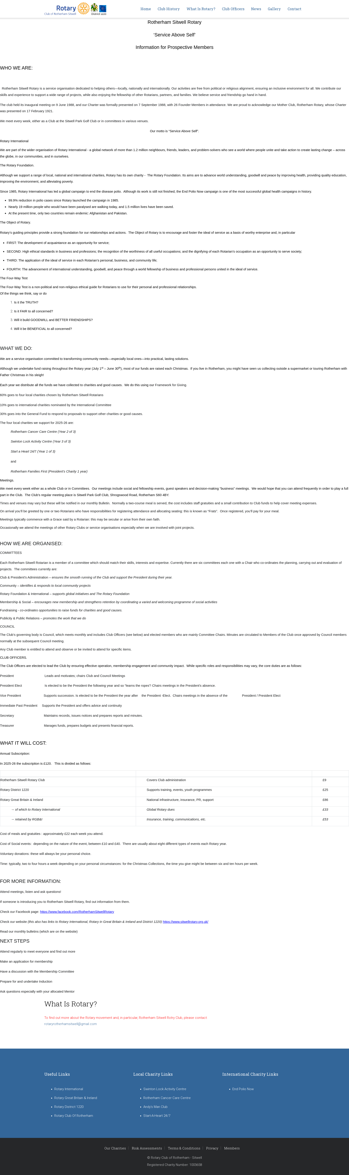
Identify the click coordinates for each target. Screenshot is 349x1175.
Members (232, 1148)
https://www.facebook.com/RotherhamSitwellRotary (77, 912)
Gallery (274, 8)
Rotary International (72, 150)
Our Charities (115, 1148)
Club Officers (233, 8)
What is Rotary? (201, 8)
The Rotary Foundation (164, 175)
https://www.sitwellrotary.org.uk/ (185, 922)
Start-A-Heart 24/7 (156, 1116)
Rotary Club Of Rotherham (73, 1116)
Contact (294, 8)
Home (145, 8)
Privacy (212, 1148)
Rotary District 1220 (68, 1107)
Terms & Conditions (184, 1148)
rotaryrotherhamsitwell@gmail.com (70, 1024)
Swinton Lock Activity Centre (164, 1089)
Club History (169, 8)
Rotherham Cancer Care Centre (167, 1098)
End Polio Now (243, 1089)
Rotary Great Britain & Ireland (75, 1098)
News (256, 8)
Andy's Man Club (155, 1107)
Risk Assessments (147, 1148)
